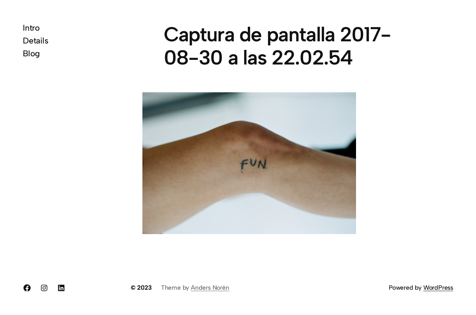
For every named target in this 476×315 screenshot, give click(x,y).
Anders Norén (210, 287)
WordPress (438, 287)
